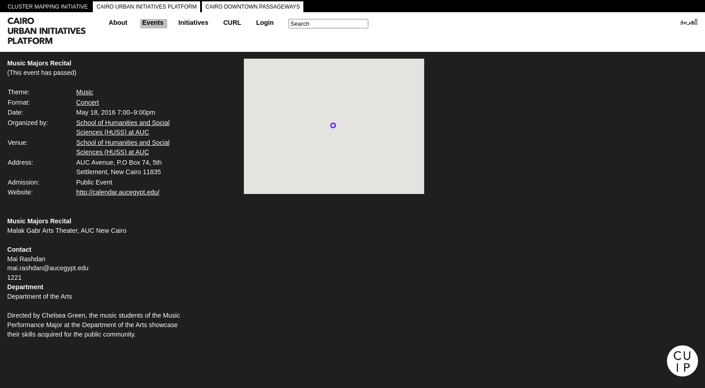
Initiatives (193, 22)
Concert (87, 102)
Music (84, 92)
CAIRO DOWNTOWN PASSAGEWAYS (253, 7)
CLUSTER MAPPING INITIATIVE (48, 7)
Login (265, 22)
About (118, 22)
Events (153, 22)
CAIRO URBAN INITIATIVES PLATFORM (146, 7)
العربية (689, 21)
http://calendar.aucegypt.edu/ (118, 192)
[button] (333, 125)
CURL (232, 22)
